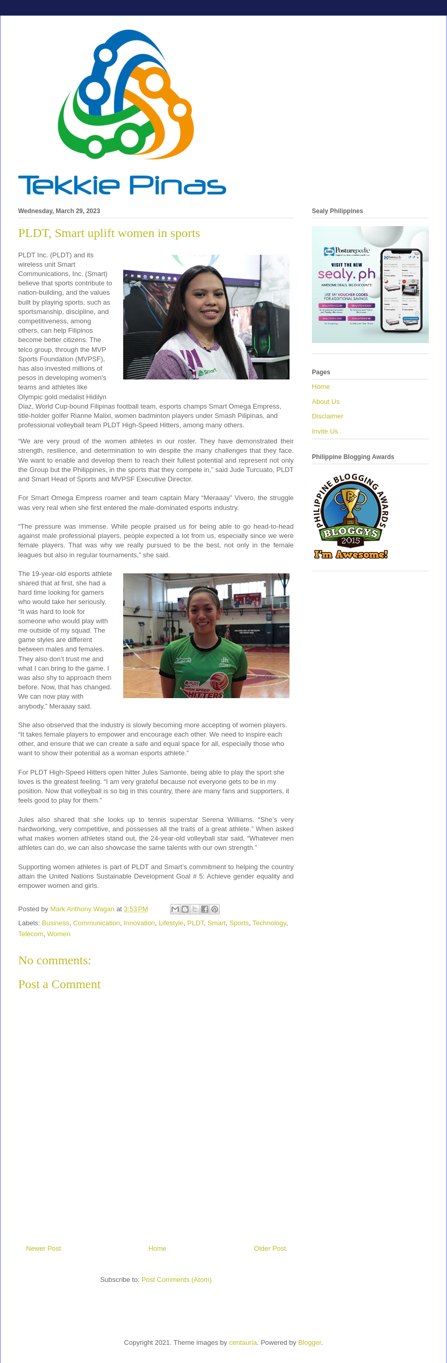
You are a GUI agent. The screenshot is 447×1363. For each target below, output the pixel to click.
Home (158, 1248)
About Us (325, 401)
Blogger (309, 1342)
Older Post (270, 1248)
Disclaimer (328, 416)
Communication (96, 923)
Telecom (30, 934)
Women (59, 934)
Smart (216, 923)
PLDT (195, 923)
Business (56, 923)
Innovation (139, 923)
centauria (243, 1342)
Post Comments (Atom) (176, 1279)
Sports (239, 923)
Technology (269, 923)
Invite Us (325, 431)
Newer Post (43, 1248)
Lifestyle (171, 923)
